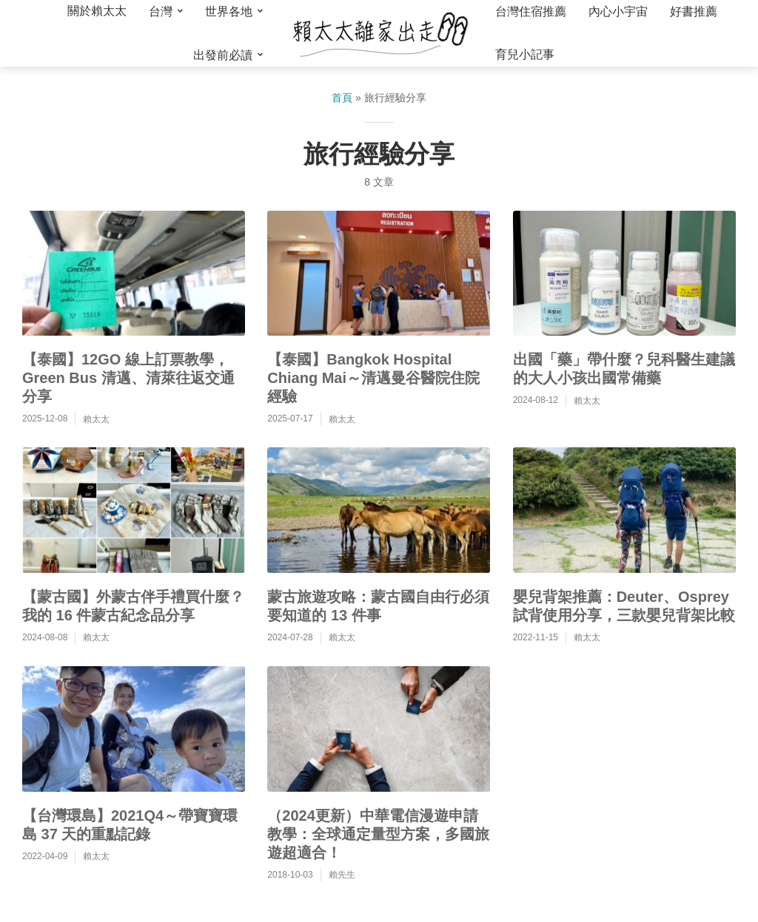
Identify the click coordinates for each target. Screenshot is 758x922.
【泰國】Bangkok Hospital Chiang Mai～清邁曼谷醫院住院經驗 (373, 377)
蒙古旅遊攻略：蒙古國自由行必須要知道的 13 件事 (378, 606)
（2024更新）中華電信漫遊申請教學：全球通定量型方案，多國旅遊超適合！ (378, 834)
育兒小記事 (524, 54)
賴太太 (96, 419)
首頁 (342, 98)
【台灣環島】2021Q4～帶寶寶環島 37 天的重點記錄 (130, 824)
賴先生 (342, 875)
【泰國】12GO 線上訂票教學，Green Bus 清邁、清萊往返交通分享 (128, 377)
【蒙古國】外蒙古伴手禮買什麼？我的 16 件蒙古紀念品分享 (133, 606)
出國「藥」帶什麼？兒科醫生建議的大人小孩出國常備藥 (624, 368)
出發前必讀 (222, 55)
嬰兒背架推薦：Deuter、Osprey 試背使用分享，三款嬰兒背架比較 (624, 606)
